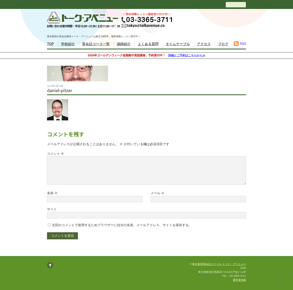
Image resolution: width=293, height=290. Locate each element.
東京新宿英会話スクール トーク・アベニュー (219, 264)
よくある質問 (148, 44)
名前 (52, 193)
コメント (55, 153)
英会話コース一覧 (96, 44)
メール (157, 193)
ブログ (223, 44)
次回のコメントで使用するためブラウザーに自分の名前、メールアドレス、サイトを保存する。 (122, 225)
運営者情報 (239, 279)
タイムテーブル (178, 44)
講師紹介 (124, 44)
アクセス (204, 44)
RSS (243, 43)
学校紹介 (68, 44)
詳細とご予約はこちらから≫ (186, 55)
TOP (50, 44)
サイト (52, 209)
